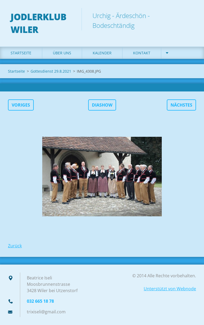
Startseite (21, 52)
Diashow (102, 105)
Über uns (62, 52)
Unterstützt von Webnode (170, 289)
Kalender (102, 52)
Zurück (15, 246)
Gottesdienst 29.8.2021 (51, 71)
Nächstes (181, 105)
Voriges (21, 105)
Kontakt (141, 52)
